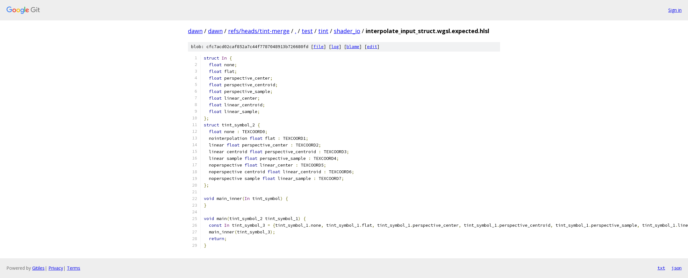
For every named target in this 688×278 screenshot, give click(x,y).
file (318, 46)
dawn (195, 31)
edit (372, 46)
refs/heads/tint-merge (259, 31)
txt (661, 268)
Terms (73, 268)
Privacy (55, 268)
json (676, 268)
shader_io (347, 31)
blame (353, 46)
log (335, 46)
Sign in (675, 10)
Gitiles (38, 268)
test (307, 31)
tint (323, 31)
